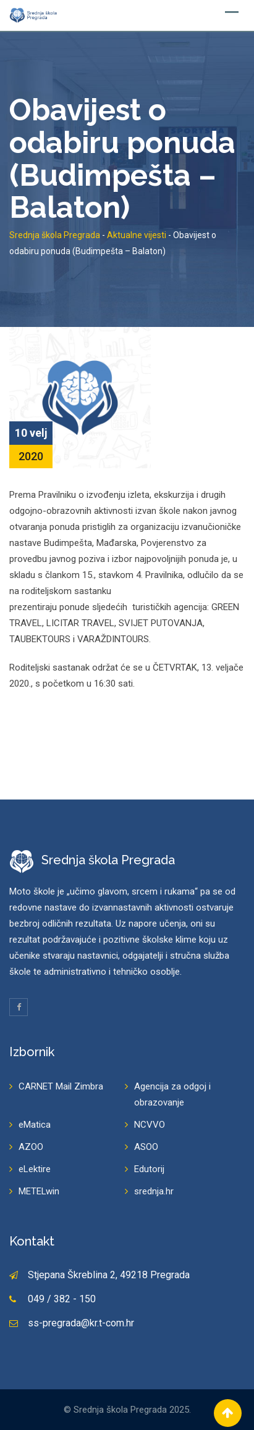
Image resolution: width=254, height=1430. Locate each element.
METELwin (39, 1191)
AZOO (31, 1146)
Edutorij (149, 1169)
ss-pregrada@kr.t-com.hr (81, 1323)
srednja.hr (154, 1191)
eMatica (35, 1124)
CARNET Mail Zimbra (61, 1086)
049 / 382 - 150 (62, 1299)
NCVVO (149, 1124)
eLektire (35, 1169)
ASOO (146, 1146)
